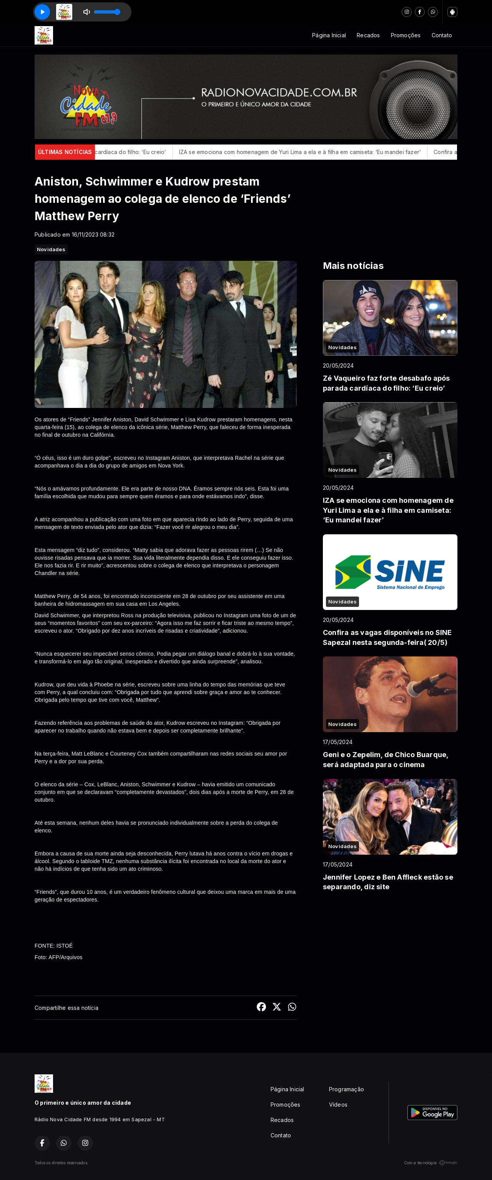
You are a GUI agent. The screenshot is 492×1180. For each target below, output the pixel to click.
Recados (368, 35)
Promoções (406, 35)
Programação (346, 1089)
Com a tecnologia (430, 1162)
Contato (442, 35)
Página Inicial (329, 35)
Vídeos (338, 1104)
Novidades (51, 249)
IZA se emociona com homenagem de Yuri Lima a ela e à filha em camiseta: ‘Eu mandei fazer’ (309, 152)
